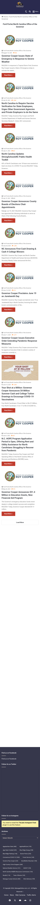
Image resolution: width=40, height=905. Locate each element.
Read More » (8, 75)
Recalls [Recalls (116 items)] (6, 875)
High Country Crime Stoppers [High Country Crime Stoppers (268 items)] (13, 864)
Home (5, 17)
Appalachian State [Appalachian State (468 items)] (10, 846)
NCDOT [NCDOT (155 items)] (27, 868)
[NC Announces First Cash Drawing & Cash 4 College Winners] (20, 232)
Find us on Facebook (9, 759)
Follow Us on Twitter (9, 764)
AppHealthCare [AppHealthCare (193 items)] (25, 846)
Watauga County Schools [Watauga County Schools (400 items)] (11, 879)
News (12, 895)
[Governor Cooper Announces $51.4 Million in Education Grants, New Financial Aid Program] (20, 476)
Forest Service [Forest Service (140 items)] (28, 857)
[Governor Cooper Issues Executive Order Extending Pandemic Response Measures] (20, 322)
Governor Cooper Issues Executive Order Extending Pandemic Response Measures (19, 341)
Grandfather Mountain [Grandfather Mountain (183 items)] (29, 861)
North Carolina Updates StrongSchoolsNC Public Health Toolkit (17, 157)
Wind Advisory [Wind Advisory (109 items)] (29, 879)
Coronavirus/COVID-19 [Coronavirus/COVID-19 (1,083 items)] (11, 857)
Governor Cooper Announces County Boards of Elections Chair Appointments (19, 204)
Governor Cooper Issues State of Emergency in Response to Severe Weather (18, 59)
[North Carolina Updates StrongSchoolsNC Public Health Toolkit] (20, 138)
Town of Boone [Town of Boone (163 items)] (19, 875)
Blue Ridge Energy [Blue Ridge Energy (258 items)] (26, 850)
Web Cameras (20, 895)
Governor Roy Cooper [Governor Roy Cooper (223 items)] (10, 861)
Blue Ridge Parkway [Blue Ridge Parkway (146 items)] (10, 853)
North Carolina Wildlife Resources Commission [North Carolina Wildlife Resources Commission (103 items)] (18, 871)
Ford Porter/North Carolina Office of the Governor (17, 50)
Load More (20, 522)
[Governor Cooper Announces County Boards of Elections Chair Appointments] (20, 185)
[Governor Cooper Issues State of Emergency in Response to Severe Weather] (20, 40)
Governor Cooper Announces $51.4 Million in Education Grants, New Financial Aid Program (18, 495)
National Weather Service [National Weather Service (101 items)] (11, 868)
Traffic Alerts (31, 895)
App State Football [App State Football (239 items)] (10, 850)
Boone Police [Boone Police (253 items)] (25, 853)
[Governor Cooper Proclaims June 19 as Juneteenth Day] (20, 277)
